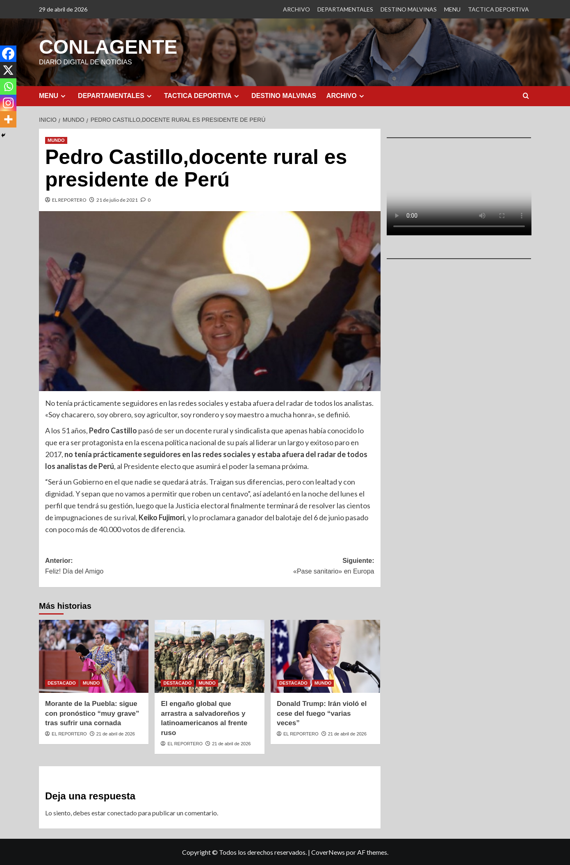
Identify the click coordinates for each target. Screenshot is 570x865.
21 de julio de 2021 (117, 199)
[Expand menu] (63, 95)
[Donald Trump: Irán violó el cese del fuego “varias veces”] (325, 655)
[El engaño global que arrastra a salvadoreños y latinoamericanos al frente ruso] (209, 655)
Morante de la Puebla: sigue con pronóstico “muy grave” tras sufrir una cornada (92, 713)
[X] (8, 70)
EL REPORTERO (69, 199)
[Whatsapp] (8, 86)
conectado (122, 812)
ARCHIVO (296, 9)
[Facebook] (8, 54)
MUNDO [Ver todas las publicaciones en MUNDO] (56, 139)
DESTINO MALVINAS (409, 9)
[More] (8, 119)
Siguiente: (292, 566)
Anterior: (127, 566)
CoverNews (328, 852)
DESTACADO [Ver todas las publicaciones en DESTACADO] (62, 682)
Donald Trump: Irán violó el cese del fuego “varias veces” (322, 713)
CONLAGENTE (108, 46)
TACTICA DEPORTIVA (498, 9)
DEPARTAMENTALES (345, 9)
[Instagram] (8, 103)
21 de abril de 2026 (115, 733)
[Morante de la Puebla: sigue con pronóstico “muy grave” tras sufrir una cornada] (93, 655)
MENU (452, 9)
